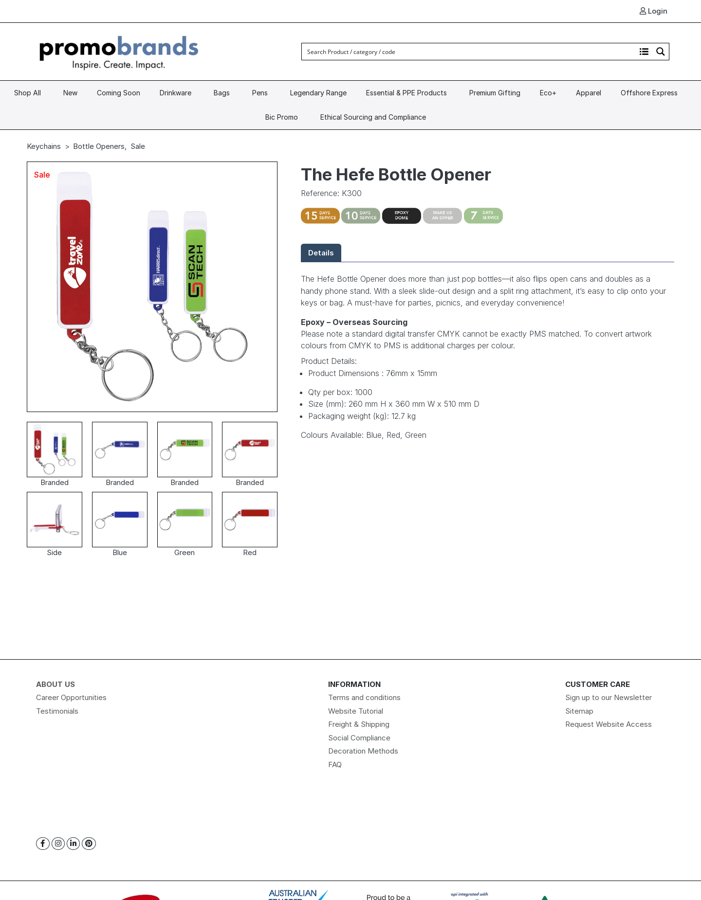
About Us (55, 684)
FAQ (335, 764)
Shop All (27, 93)
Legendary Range (318, 93)
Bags (222, 93)
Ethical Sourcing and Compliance (373, 117)
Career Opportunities (71, 697)
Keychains (44, 146)
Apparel (588, 93)
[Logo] (119, 50)
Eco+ (548, 93)
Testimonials (57, 711)
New (70, 93)
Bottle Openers (99, 146)
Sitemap (579, 711)
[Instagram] (58, 843)
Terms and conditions (364, 697)
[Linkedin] (73, 843)
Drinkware (175, 93)
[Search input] (469, 51)
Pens (260, 93)
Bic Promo (281, 117)
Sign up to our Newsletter (608, 697)
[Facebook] (43, 843)
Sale (137, 146)
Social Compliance (359, 737)
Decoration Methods (363, 751)
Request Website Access (608, 724)
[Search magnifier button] (660, 51)
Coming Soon (118, 93)
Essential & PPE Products (406, 93)
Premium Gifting (494, 93)
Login (653, 11)
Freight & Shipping (358, 724)
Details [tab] (321, 252)
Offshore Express (649, 93)
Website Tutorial (355, 711)
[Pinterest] (89, 843)
